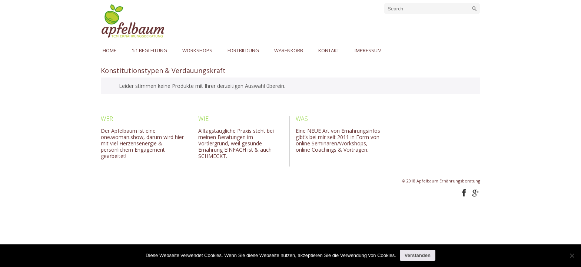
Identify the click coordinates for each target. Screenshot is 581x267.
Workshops (197, 50)
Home (109, 50)
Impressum (368, 50)
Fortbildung (243, 50)
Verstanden (418, 255)
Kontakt (328, 50)
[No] (571, 255)
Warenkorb (288, 50)
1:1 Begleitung (149, 50)
